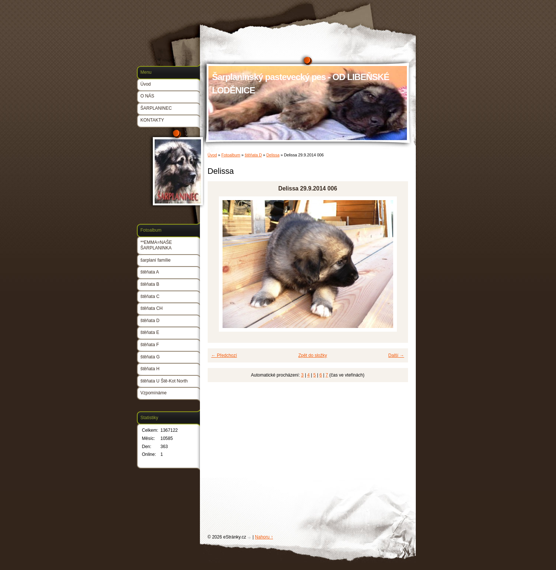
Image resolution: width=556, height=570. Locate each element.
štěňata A (150, 272)
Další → (396, 355)
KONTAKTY (152, 120)
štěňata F (150, 344)
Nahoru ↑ (264, 537)
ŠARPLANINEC (156, 108)
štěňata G (150, 356)
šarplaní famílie (156, 260)
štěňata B (150, 284)
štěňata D (253, 155)
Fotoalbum (230, 155)
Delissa (272, 155)
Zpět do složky (312, 355)
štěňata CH (152, 308)
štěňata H (150, 368)
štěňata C (150, 296)
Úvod (212, 155)
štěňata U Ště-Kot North (164, 381)
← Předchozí (224, 355)
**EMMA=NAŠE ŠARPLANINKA (156, 245)
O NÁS (147, 96)
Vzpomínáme (154, 392)
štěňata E (150, 332)
